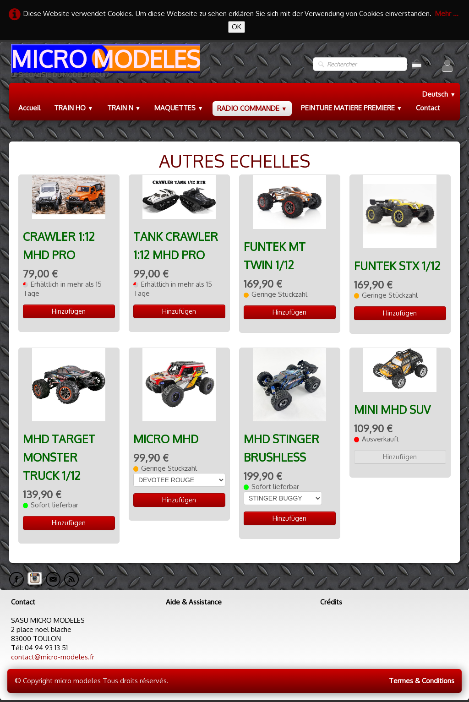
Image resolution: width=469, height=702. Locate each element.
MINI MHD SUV (392, 410)
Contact (428, 107)
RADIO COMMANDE (252, 108)
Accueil (29, 107)
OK (236, 26)
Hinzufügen (69, 311)
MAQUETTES (178, 107)
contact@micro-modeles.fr (52, 657)
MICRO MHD (165, 439)
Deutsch (439, 94)
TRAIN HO (73, 107)
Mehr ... (446, 13)
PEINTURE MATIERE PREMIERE (352, 107)
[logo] (104, 64)
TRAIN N (124, 107)
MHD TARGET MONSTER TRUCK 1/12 (59, 457)
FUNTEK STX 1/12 (397, 266)
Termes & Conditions (421, 680)
